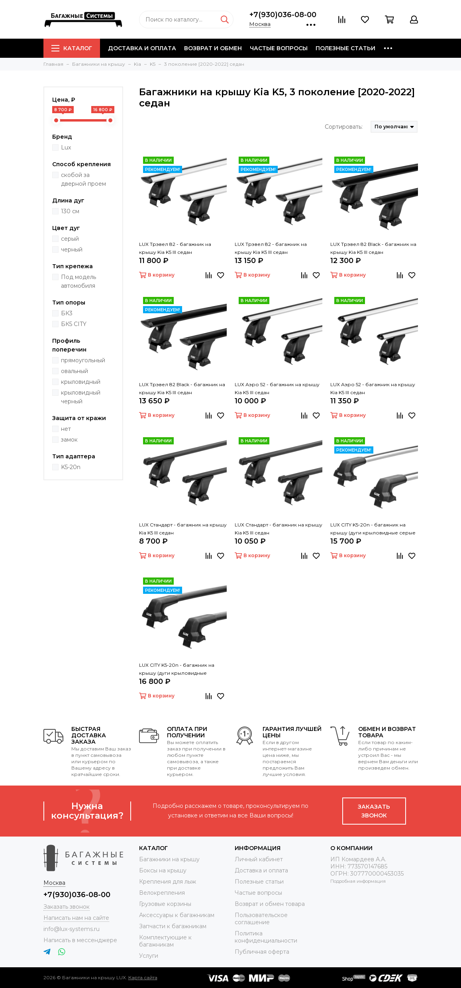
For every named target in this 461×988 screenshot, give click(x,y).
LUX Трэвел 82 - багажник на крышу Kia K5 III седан (175, 248)
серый (70, 238)
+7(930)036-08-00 (282, 14)
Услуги (148, 955)
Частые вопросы (279, 48)
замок (69, 439)
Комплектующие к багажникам (165, 941)
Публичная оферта (262, 951)
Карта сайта (142, 977)
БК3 (67, 313)
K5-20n (70, 467)
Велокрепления (162, 892)
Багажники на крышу (169, 859)
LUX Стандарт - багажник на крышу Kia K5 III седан (183, 529)
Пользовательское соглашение (261, 918)
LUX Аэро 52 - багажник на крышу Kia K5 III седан (277, 388)
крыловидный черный (80, 397)
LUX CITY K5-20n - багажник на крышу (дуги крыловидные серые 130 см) (373, 529)
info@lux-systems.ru (71, 929)
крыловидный (80, 381)
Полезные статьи (345, 48)
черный (71, 249)
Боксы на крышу (162, 870)
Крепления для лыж (167, 881)
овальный (74, 371)
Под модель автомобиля (78, 281)
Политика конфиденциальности (266, 937)
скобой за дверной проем (83, 179)
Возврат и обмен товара (270, 903)
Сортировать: (344, 126)
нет (66, 428)
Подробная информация (358, 881)
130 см (70, 211)
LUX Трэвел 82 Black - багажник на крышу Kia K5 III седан (373, 248)
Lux (66, 147)
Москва (260, 24)
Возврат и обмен (213, 48)
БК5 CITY (73, 324)
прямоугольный (83, 360)
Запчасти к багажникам (172, 926)
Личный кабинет (259, 859)
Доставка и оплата (142, 48)
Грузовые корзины (165, 903)
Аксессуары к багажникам (176, 915)
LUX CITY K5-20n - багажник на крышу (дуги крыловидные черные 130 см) (176, 669)
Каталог (71, 48)
